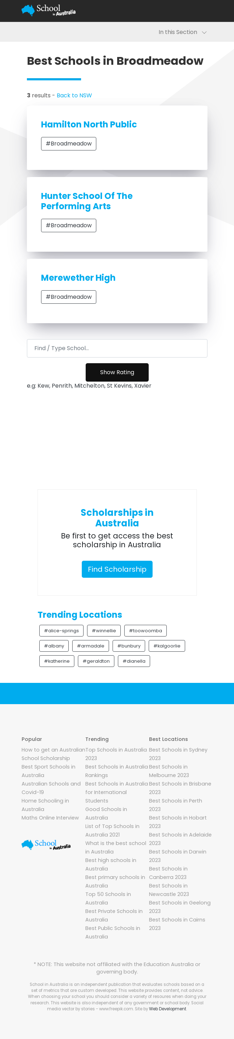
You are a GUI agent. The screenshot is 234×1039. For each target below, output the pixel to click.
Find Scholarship (117, 569)
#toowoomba (145, 631)
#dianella (133, 661)
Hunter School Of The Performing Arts (87, 201)
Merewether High (78, 278)
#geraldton (96, 661)
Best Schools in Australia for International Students (116, 792)
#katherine (57, 661)
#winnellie (104, 631)
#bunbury (129, 646)
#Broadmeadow (69, 143)
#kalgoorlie (167, 646)
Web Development (167, 1009)
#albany (54, 646)
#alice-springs (61, 631)
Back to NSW (74, 95)
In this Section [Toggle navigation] (183, 32)
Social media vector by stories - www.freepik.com (125, 1006)
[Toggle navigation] (204, 10)
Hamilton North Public (89, 124)
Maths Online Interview (50, 817)
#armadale (90, 646)
